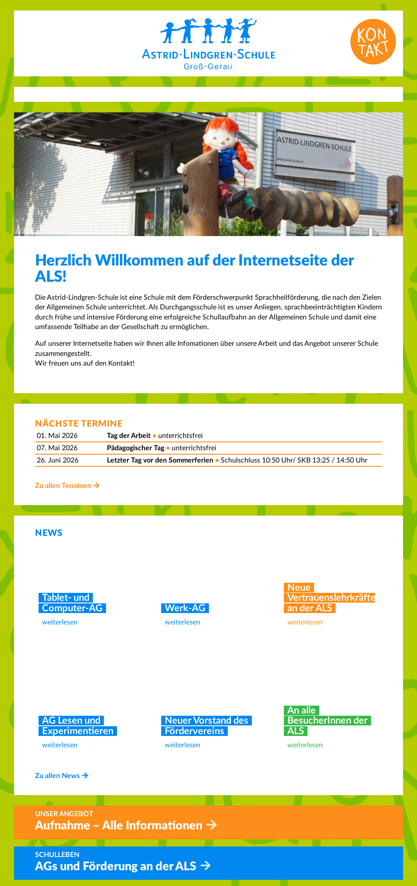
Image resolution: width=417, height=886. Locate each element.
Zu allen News (57, 586)
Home (225, 820)
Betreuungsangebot (246, 850)
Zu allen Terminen (63, 485)
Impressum (326, 820)
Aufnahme (231, 840)
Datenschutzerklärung (343, 830)
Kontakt (228, 830)
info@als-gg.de (144, 860)
